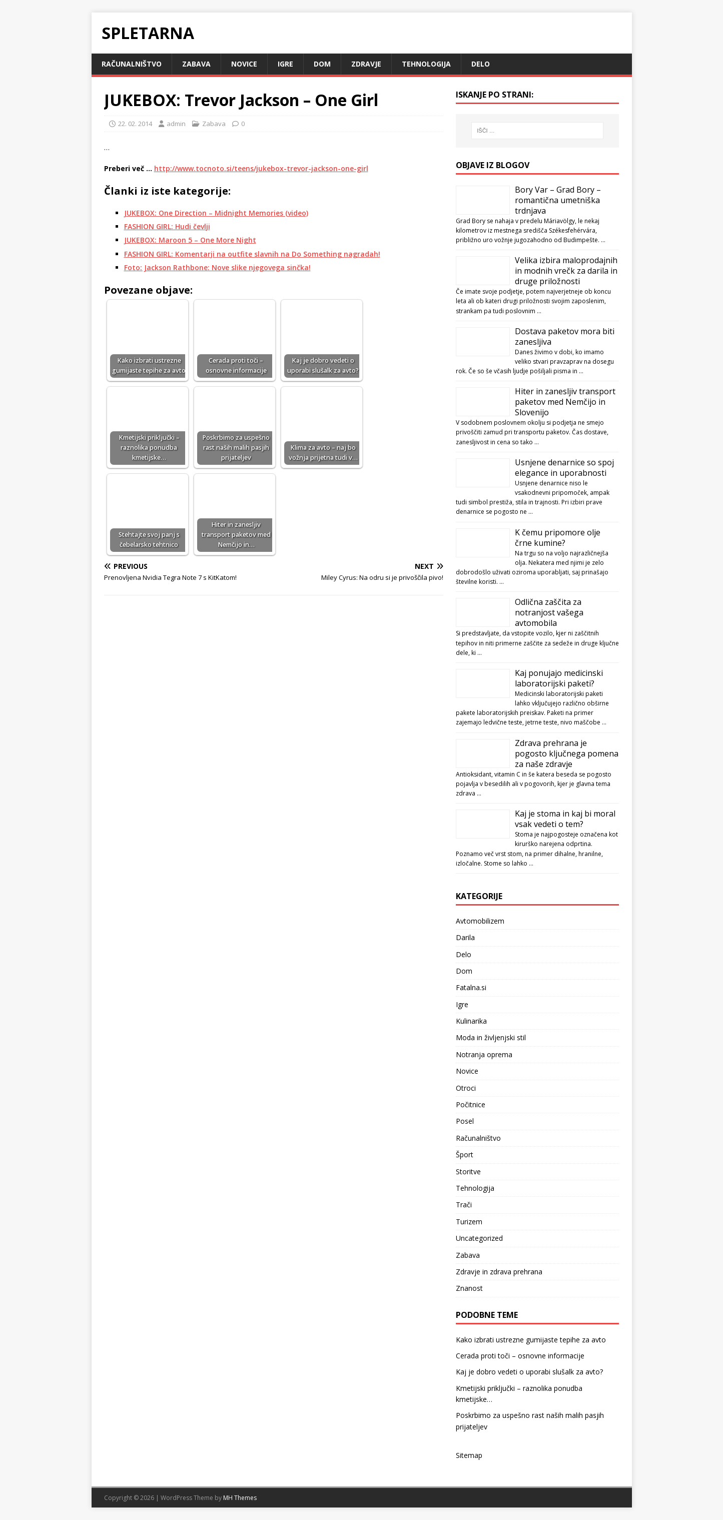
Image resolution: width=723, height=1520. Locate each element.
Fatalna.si (471, 987)
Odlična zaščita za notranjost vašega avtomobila (549, 612)
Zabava (196, 64)
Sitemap (469, 1455)
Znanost (469, 1288)
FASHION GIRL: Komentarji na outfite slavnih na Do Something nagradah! (252, 254)
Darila (465, 937)
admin (176, 123)
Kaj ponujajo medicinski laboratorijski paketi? (559, 678)
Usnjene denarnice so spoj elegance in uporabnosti (564, 467)
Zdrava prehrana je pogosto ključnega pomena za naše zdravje (566, 753)
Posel (465, 1121)
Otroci (466, 1088)
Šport (464, 1154)
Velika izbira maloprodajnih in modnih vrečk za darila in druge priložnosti (566, 271)
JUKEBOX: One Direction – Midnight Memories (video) (216, 213)
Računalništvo (132, 64)
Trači (464, 1204)
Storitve (468, 1171)
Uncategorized (479, 1238)
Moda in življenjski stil (491, 1037)
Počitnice (470, 1104)
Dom (322, 64)
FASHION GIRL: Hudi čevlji (167, 226)
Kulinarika (471, 1021)
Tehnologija (426, 64)
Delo (480, 64)
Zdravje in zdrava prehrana (499, 1271)
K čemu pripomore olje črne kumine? (557, 537)
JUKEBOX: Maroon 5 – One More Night (190, 240)
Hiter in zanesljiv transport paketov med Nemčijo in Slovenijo (565, 402)
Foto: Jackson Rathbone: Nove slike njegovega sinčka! (217, 267)
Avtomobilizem (480, 921)
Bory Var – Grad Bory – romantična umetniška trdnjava (558, 200)
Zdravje (366, 64)
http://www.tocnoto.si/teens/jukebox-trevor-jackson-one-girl (261, 168)
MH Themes (240, 1497)
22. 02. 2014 (135, 123)
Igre (285, 64)
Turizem (469, 1221)
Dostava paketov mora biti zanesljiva (564, 336)
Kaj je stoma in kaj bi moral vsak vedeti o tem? (565, 819)
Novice (244, 64)
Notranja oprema (484, 1054)
